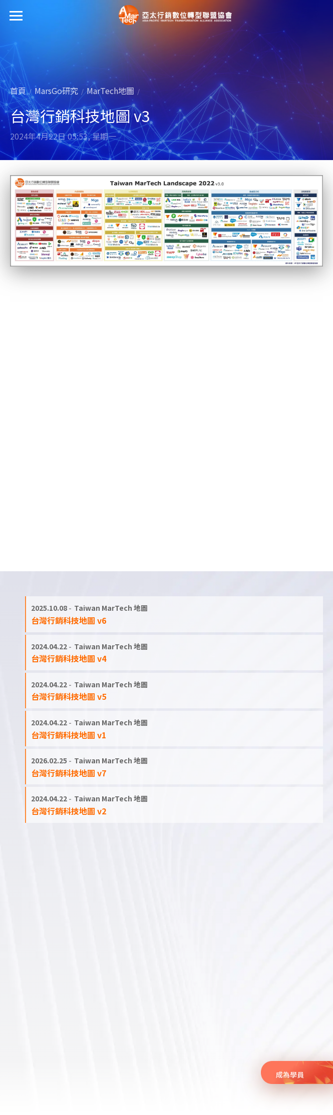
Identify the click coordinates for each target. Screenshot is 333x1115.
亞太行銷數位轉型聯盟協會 (175, 15)
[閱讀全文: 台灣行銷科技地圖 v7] (174, 766)
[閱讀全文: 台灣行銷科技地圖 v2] (174, 804)
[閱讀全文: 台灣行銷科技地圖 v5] (174, 690)
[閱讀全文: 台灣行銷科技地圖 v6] (174, 614)
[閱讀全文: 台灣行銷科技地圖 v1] (174, 728)
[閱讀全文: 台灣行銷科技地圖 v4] (174, 652)
